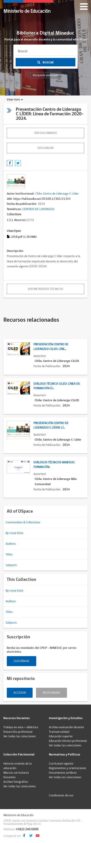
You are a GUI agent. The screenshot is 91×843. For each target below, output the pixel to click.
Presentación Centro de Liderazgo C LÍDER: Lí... (51, 425)
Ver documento (45, 133)
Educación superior (61, 736)
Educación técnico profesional (68, 741)
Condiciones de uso (61, 795)
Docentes (9, 777)
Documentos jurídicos (63, 772)
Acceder (20, 692)
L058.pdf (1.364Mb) (22, 237)
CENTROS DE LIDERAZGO (38, 209)
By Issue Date (14, 533)
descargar (45, 148)
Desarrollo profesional (18, 732)
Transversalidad (59, 732)
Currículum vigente (61, 763)
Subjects (11, 565)
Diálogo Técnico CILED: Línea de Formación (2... (57, 386)
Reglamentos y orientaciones (67, 768)
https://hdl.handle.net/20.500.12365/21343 (42, 199)
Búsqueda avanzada (45, 75)
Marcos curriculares (16, 772)
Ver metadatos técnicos (45, 289)
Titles (9, 554)
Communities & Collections (23, 522)
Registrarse (51, 692)
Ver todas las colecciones (19, 736)
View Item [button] (15, 99)
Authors (11, 544)
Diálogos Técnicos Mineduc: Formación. (54, 464)
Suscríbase (21, 661)
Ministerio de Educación (26, 11)
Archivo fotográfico (15, 782)
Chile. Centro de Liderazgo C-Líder (57, 193)
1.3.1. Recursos (16, 220)
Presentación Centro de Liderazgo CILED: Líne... (51, 346)
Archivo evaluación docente (66, 727)
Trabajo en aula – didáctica (20, 727)
